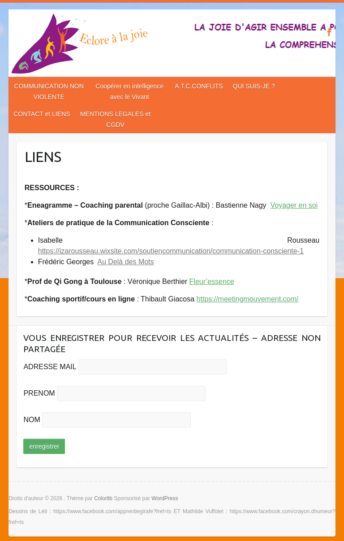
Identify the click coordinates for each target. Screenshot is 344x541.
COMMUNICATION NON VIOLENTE (49, 91)
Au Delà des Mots (125, 262)
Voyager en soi (294, 205)
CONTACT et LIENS (41, 114)
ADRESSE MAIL (49, 367)
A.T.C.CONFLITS (199, 86)
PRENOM (39, 393)
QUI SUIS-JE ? (254, 86)
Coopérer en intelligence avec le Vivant (129, 91)
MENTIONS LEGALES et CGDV (115, 119)
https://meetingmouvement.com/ (248, 299)
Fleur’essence (211, 281)
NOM (31, 419)
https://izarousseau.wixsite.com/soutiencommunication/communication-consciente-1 (171, 251)
